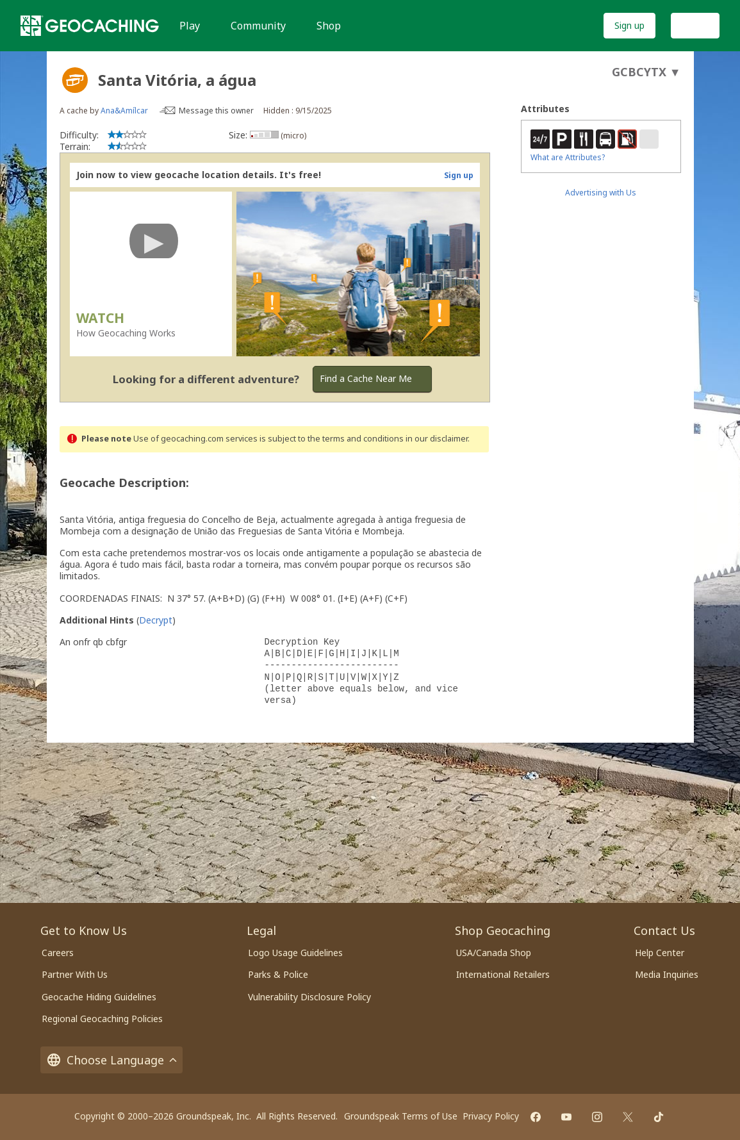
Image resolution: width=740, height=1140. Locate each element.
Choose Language (111, 1060)
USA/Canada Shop (493, 952)
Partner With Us (75, 974)
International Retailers (503, 974)
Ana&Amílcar (124, 110)
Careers (58, 952)
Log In (695, 25)
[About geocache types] (75, 80)
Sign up (629, 25)
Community (258, 26)
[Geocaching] (90, 25)
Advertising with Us (600, 192)
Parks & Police (278, 974)
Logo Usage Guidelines (295, 952)
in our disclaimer (437, 438)
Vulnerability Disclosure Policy (309, 997)
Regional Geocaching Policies (102, 1018)
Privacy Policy (491, 1116)
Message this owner (216, 110)
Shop (329, 26)
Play (189, 26)
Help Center (659, 952)
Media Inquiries (666, 974)
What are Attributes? (567, 157)
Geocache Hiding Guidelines (99, 997)
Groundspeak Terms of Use (400, 1116)
